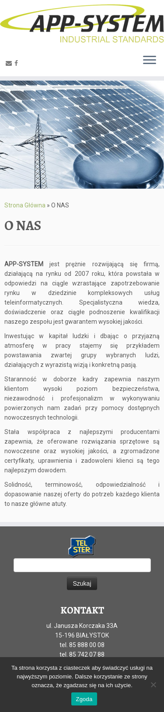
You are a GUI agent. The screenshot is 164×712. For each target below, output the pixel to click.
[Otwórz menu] (149, 60)
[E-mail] (10, 63)
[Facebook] (17, 63)
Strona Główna (24, 205)
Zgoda (84, 699)
